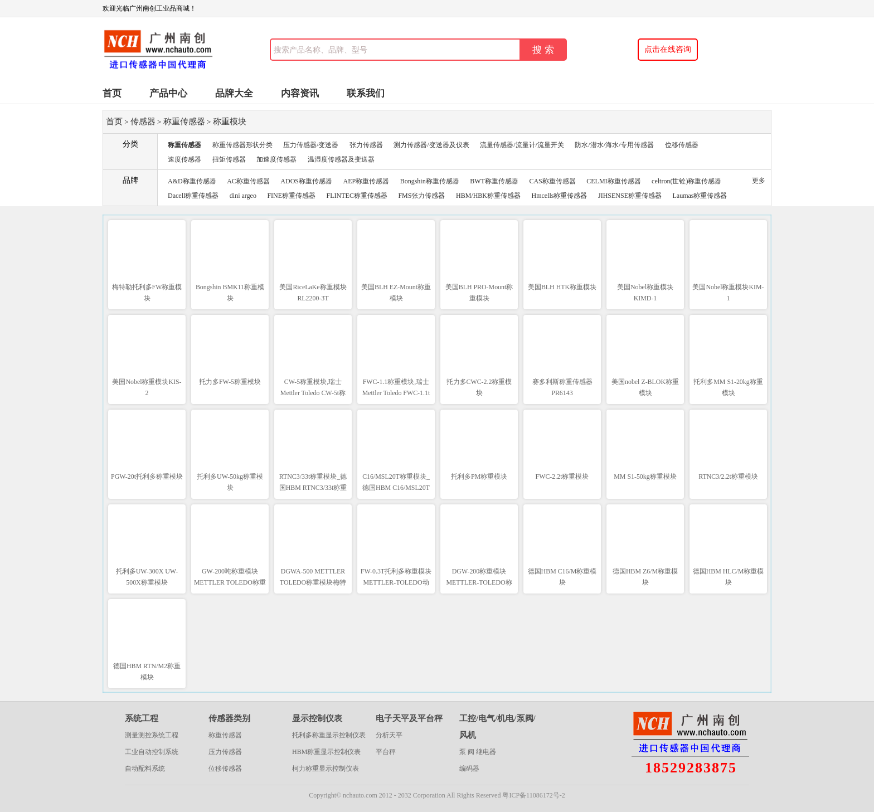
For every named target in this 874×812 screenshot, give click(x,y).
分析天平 (389, 735)
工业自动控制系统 (151, 752)
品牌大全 (234, 93)
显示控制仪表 (317, 718)
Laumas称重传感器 (700, 196)
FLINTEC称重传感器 (357, 196)
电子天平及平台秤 (409, 718)
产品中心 (168, 93)
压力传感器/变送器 (310, 145)
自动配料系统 (145, 768)
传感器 (143, 121)
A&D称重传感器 (192, 181)
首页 (112, 93)
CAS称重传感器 (552, 181)
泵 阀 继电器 (477, 752)
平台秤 (386, 752)
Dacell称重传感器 (193, 196)
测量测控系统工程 (151, 735)
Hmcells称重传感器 (559, 196)
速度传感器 (184, 159)
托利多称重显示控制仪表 (329, 735)
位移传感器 (681, 145)
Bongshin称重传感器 (429, 181)
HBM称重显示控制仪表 (326, 752)
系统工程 (141, 718)
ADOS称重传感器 (306, 181)
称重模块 (229, 121)
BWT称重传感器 (494, 181)
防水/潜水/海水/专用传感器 (614, 145)
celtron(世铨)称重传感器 (686, 181)
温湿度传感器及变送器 (341, 159)
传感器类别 (229, 718)
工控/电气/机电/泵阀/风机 (497, 727)
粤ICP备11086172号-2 (533, 795)
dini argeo (243, 196)
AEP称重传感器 (366, 181)
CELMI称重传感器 (613, 181)
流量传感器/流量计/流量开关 (522, 145)
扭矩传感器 (229, 159)
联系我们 (366, 93)
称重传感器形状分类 (242, 145)
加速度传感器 (276, 159)
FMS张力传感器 (421, 196)
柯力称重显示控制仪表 (325, 768)
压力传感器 (225, 752)
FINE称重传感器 (291, 196)
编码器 (469, 768)
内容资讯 (300, 93)
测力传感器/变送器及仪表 (431, 145)
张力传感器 (366, 145)
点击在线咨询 (667, 49)
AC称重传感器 (248, 181)
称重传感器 (184, 121)
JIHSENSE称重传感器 (630, 196)
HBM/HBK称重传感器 (488, 196)
